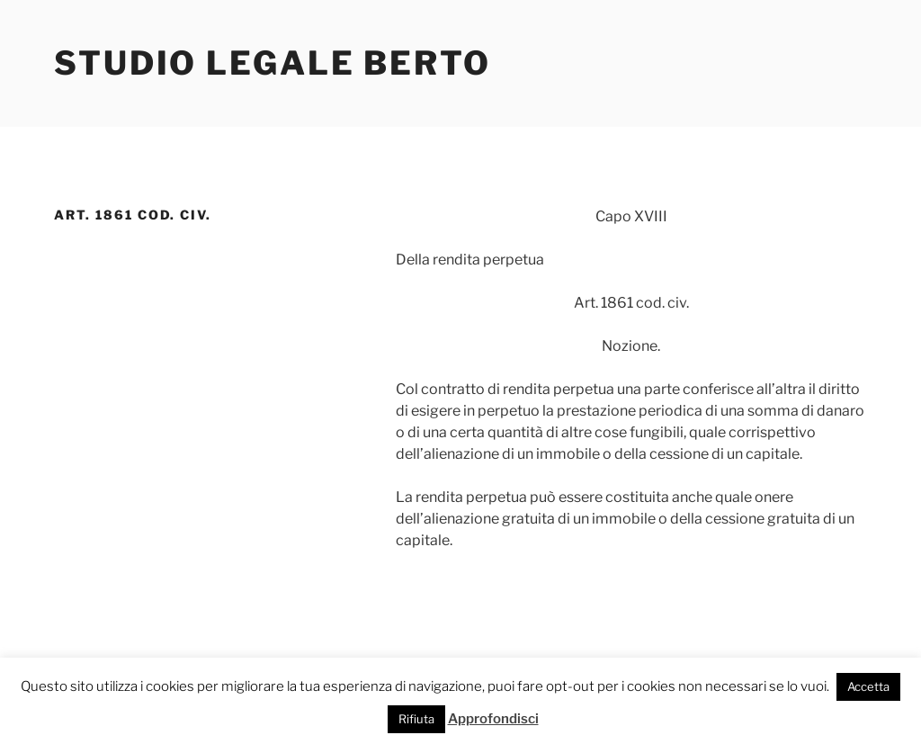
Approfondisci (493, 719)
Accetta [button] (868, 686)
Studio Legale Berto (272, 63)
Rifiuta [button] (416, 719)
